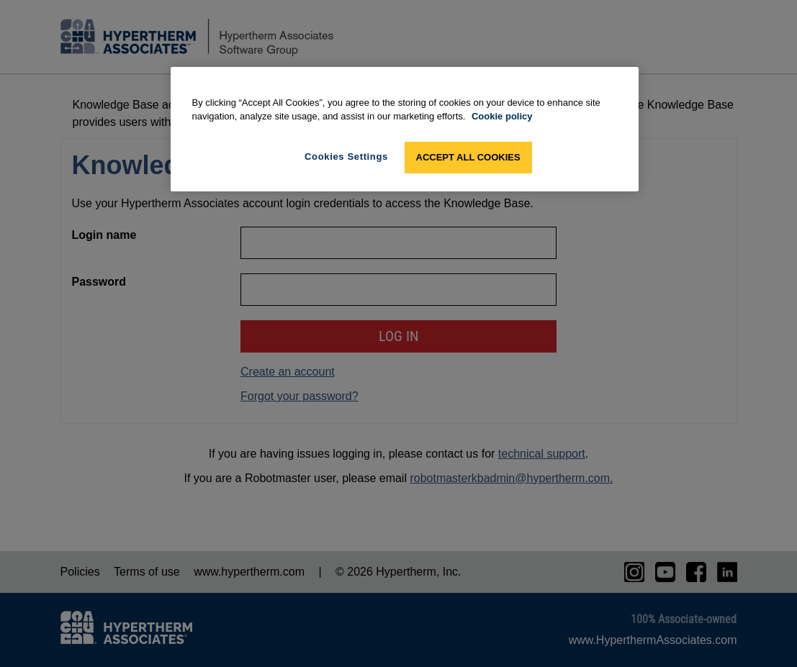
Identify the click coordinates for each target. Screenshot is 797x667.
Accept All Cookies (468, 157)
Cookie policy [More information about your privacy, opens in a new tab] (502, 116)
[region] (405, 129)
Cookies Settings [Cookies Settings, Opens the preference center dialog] (346, 156)
